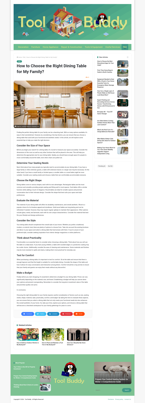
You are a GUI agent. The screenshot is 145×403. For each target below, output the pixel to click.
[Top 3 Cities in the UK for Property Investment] (45, 370)
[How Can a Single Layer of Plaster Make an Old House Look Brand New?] (122, 94)
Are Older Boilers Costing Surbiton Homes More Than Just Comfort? (106, 122)
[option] (112, 373)
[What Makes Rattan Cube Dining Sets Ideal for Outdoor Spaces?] (122, 141)
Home (19, 57)
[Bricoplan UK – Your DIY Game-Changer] (122, 114)
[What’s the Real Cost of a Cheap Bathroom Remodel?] (122, 132)
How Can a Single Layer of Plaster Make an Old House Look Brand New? (105, 93)
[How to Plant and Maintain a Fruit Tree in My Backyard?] (53, 334)
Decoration (23, 47)
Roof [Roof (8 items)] (110, 166)
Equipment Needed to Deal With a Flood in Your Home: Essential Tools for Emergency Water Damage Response (105, 83)
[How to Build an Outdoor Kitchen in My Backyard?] (28, 334)
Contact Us (127, 399)
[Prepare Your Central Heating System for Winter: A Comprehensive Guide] (45, 379)
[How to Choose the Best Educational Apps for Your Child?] (122, 64)
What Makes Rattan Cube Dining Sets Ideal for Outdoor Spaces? (106, 140)
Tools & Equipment (94, 47)
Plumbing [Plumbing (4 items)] (101, 166)
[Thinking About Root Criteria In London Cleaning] (45, 387)
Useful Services (112, 47)
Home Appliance (50, 47)
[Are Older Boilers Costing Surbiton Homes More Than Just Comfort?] (122, 123)
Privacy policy (119, 399)
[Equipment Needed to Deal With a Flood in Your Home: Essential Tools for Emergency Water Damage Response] (122, 82)
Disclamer (111, 399)
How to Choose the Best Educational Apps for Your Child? (105, 63)
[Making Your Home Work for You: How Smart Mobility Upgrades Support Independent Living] (122, 150)
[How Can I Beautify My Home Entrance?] (78, 334)
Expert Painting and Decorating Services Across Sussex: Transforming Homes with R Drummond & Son (106, 104)
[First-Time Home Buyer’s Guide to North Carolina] (122, 73)
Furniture (35, 47)
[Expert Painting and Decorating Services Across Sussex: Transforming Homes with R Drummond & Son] (122, 103)
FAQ (125, 47)
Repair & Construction (71, 47)
